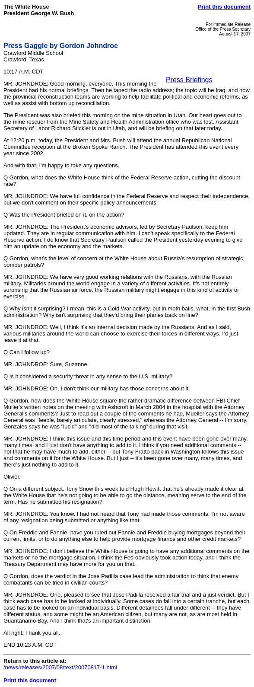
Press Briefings (189, 79)
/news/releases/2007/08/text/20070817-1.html (60, 667)
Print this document (224, 6)
